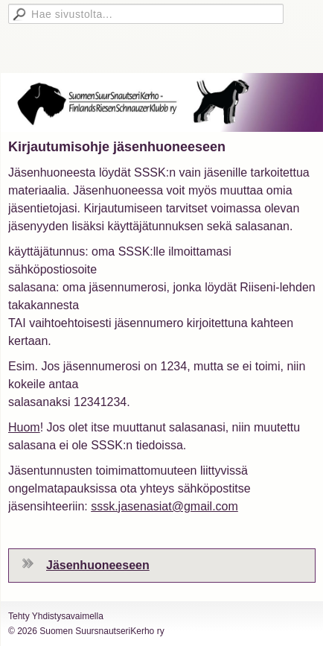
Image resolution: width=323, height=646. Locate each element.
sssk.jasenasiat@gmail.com (164, 506)
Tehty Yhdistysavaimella (55, 616)
